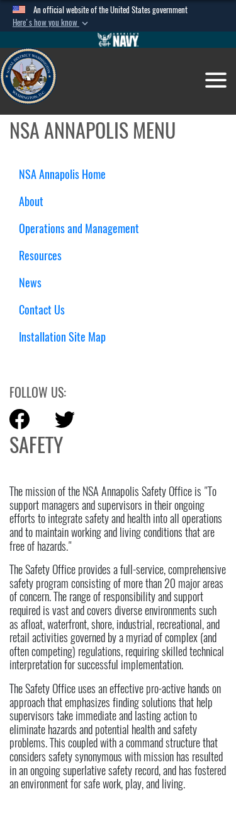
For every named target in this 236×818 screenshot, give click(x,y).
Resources (45, 255)
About (36, 201)
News (30, 283)
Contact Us (42, 310)
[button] (52, 22)
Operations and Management (84, 228)
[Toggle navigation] (216, 80)
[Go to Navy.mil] (118, 40)
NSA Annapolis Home (62, 174)
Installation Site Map (62, 337)
